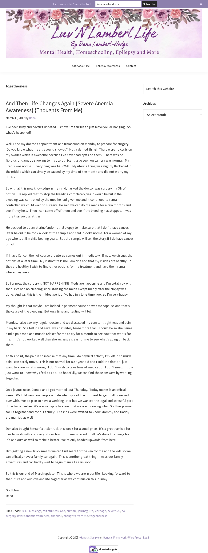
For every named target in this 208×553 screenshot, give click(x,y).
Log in (146, 537)
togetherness (98, 516)
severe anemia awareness (33, 516)
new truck (113, 511)
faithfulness (51, 511)
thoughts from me (76, 516)
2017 (25, 511)
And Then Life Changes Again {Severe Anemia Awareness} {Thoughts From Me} (59, 107)
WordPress (134, 537)
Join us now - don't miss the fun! (71, 4)
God (62, 511)
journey (82, 511)
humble (71, 511)
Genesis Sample (89, 537)
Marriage (100, 511)
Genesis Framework (114, 537)
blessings (35, 511)
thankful (56, 516)
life (91, 511)
